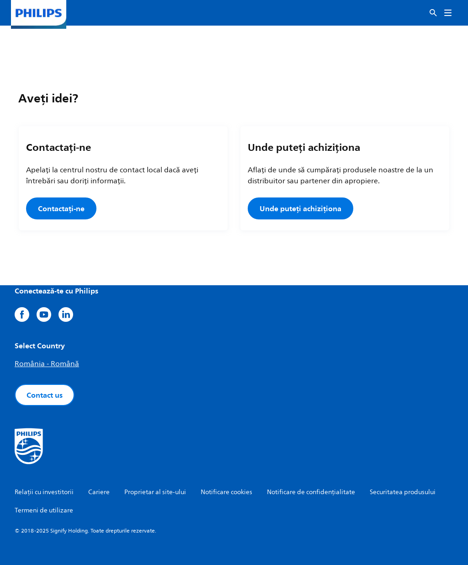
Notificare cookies (226, 492)
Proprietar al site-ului (155, 492)
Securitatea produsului (403, 492)
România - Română (47, 364)
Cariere (99, 492)
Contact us (45, 395)
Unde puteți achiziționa (300, 208)
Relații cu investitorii (44, 492)
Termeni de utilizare (44, 510)
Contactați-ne (61, 208)
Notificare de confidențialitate (311, 492)
